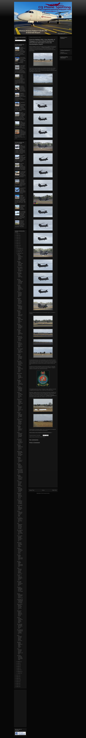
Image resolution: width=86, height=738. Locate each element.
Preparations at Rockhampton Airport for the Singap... (20, 601)
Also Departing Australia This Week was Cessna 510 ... (20, 532)
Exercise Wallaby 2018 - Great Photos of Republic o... (20, 263)
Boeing (33, 436)
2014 (17, 680)
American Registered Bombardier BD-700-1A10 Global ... (20, 590)
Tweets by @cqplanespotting (63, 53)
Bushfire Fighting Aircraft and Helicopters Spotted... (19, 326)
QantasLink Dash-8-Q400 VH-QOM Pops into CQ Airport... (19, 613)
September (19, 253)
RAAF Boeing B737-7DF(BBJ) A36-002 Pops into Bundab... (19, 422)
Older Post (54, 490)
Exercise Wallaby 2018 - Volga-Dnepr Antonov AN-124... (20, 557)
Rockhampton (37, 436)
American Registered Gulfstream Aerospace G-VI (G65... (20, 307)
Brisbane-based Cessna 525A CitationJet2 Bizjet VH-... (19, 313)
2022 (17, 240)
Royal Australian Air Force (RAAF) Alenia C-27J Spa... (20, 408)
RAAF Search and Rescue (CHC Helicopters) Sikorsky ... (20, 269)
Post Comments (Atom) (45, 493)
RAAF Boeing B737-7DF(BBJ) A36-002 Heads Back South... (20, 402)
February (19, 671)
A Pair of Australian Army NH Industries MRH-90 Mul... (19, 294)
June (18, 664)
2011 (17, 684)
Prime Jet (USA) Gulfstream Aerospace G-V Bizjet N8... (19, 357)
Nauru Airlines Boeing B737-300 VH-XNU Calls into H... (19, 607)
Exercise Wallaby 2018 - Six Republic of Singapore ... (20, 465)
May (18, 666)
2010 (17, 686)
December (19, 248)
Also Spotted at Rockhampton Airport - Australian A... (20, 631)
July (18, 663)
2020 (17, 243)
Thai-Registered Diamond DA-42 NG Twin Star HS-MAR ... (19, 526)
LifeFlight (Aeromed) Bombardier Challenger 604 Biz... (19, 489)
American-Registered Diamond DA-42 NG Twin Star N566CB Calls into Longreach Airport (20, 89)
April (18, 668)
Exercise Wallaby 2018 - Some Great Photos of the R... (20, 320)
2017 (17, 675)
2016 (17, 676)
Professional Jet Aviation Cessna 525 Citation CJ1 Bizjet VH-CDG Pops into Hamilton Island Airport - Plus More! (20, 182)
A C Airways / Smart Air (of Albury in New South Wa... (20, 519)
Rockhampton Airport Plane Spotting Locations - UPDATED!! (22, 207)
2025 (17, 235)
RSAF (41, 436)
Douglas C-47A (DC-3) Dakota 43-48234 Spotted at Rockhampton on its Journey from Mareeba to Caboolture (20, 97)
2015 (17, 678)
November (19, 250)
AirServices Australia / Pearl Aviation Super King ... (19, 275)
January (19, 673)
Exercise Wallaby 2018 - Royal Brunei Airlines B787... (20, 369)
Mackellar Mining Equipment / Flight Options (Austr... (20, 645)
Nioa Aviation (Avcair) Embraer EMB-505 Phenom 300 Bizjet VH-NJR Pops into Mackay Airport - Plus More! (20, 158)
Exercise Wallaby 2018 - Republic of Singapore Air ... (19, 428)
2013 (17, 681)
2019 (17, 245)
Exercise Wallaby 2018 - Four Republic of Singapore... (20, 477)
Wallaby (44, 436)
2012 (17, 683)
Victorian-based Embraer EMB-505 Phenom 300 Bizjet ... (20, 288)
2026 (17, 233)
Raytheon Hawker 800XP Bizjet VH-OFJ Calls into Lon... (20, 447)
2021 (17, 242)
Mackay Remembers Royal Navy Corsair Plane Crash (20, 595)
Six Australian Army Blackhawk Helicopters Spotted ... (19, 507)
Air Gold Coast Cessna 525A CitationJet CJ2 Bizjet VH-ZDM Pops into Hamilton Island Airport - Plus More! (20, 174)
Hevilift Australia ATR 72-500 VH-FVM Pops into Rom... (19, 395)
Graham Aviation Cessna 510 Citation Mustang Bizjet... (20, 257)
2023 (17, 238)
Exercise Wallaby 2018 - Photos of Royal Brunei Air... (20, 383)
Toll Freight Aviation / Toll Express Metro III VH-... (20, 583)
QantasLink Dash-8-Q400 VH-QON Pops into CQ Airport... (19, 496)
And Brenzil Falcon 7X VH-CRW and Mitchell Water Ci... (20, 441)
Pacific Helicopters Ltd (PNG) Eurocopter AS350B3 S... (19, 435)
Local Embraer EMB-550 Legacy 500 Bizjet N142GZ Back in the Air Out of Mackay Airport (20, 191)
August (18, 661)
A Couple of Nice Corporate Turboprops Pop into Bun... (19, 577)
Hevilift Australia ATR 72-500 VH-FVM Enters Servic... (19, 551)
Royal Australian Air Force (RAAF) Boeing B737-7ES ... (20, 483)
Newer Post (31, 490)
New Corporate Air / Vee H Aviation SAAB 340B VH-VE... (20, 350)
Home (43, 490)
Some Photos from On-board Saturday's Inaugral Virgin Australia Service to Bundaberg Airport (20, 60)
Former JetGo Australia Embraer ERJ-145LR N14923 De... (19, 538)
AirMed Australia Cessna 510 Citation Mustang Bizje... (20, 620)
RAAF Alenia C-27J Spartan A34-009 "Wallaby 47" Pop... (20, 376)
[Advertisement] (43, 478)
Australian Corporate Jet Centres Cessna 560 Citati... (20, 657)
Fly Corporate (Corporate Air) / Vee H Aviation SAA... (19, 626)
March (18, 669)
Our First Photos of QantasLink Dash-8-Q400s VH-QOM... (19, 345)
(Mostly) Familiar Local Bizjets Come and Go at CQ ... (20, 281)
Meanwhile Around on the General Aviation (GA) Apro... (19, 363)
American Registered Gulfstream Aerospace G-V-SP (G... (20, 501)
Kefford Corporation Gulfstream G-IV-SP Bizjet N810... (19, 514)
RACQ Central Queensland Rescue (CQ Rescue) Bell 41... (20, 471)
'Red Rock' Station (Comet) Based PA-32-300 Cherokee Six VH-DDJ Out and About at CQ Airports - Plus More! (20, 166)
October (19, 251)
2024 (17, 237)
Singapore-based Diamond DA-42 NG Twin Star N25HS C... (19, 301)
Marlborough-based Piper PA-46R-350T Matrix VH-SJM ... (20, 453)
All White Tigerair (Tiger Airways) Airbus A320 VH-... (20, 332)
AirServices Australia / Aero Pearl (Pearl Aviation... (19, 544)
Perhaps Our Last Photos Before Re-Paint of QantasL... (19, 338)
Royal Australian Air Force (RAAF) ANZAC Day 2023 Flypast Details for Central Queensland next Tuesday (20, 124)
